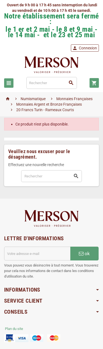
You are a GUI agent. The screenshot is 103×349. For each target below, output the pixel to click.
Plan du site (14, 329)
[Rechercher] (51, 83)
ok (84, 253)
